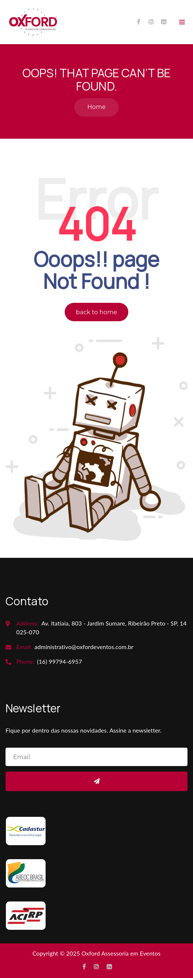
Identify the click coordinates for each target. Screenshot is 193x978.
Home (96, 106)
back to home (96, 312)
